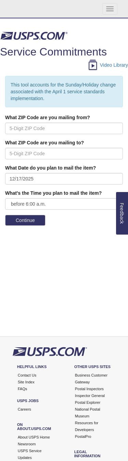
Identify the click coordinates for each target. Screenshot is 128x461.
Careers (24, 409)
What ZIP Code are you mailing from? (47, 117)
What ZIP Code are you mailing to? (44, 142)
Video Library (114, 65)
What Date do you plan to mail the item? (50, 168)
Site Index (26, 382)
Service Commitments (53, 52)
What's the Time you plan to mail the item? (53, 193)
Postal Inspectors (89, 389)
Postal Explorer (88, 402)
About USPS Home (34, 437)
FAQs (22, 389)
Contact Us (27, 375)
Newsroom (27, 444)
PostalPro (83, 436)
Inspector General (90, 396)
